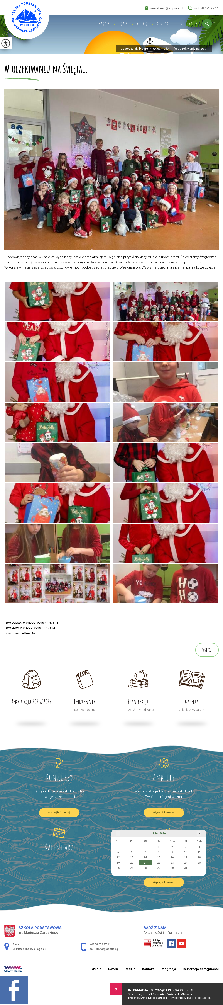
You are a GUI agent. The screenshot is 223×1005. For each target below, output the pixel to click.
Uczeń (123, 24)
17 (185, 857)
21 (145, 862)
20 (131, 862)
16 (172, 857)
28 (145, 867)
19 (118, 862)
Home (143, 48)
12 (118, 857)
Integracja (188, 24)
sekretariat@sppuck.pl (164, 8)
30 (172, 867)
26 (118, 867)
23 (172, 862)
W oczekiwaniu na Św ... (188, 48)
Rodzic (142, 24)
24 (185, 862)
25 (199, 862)
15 (158, 857)
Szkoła (104, 24)
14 (145, 857)
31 (185, 867)
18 (199, 857)
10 (185, 852)
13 (131, 857)
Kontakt (163, 24)
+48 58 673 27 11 (203, 8)
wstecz (207, 650)
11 (199, 852)
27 (131, 867)
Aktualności (158, 48)
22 (158, 862)
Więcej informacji (59, 812)
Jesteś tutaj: (130, 48)
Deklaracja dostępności (201, 969)
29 (158, 867)
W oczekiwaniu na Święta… (46, 69)
